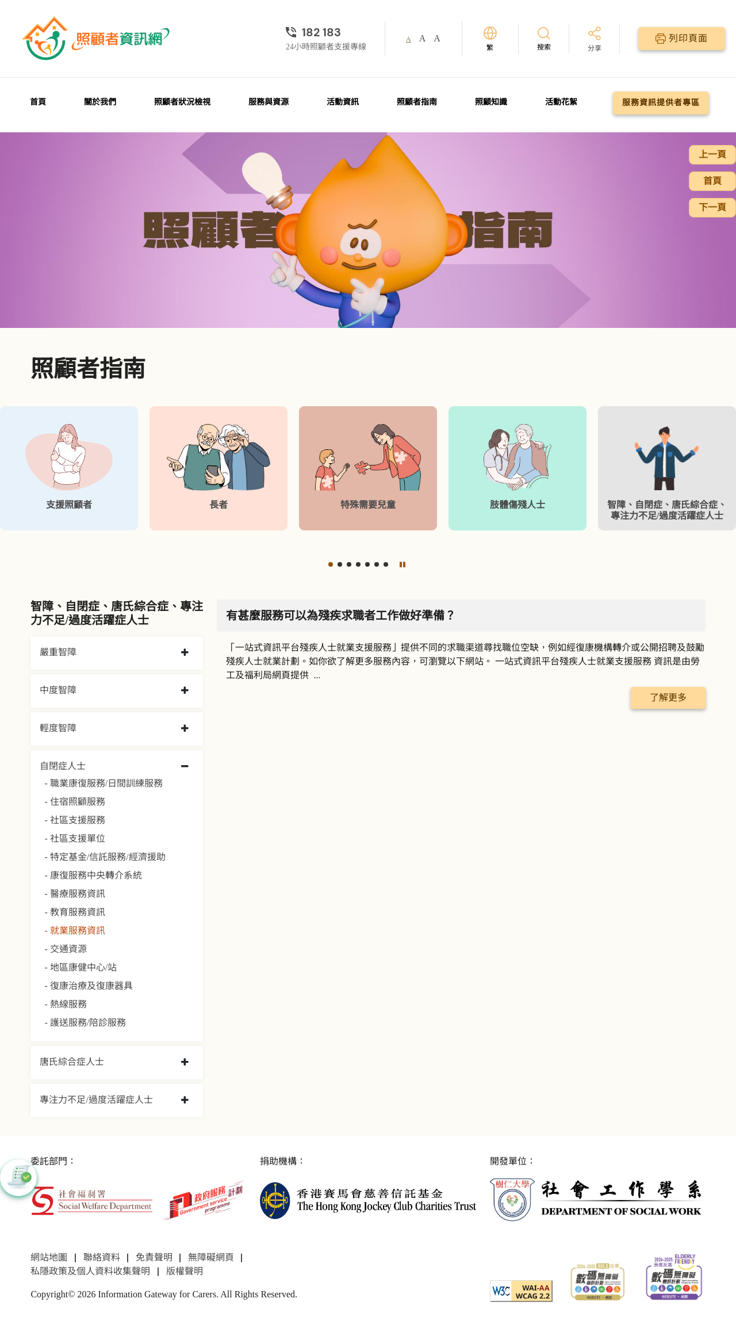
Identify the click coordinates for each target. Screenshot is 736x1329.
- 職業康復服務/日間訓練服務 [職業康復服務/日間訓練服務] (103, 783)
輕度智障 (58, 728)
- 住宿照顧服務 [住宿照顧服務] (74, 802)
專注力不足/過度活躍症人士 (96, 1100)
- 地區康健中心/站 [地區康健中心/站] (80, 967)
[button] (330, 564)
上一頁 (712, 154)
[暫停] (402, 564)
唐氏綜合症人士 (72, 1062)
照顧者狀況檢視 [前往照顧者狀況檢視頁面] (182, 102)
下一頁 (712, 207)
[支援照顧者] (69, 468)
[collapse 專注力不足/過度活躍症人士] (185, 1100)
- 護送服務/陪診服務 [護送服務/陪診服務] (85, 1023)
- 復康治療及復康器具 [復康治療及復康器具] (88, 986)
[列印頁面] (681, 38)
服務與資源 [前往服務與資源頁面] (268, 102)
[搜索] (544, 38)
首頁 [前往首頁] (38, 102)
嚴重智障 (58, 652)
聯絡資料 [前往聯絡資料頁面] (101, 1257)
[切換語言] (490, 39)
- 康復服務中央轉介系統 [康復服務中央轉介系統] (92, 875)
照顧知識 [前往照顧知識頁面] (491, 102)
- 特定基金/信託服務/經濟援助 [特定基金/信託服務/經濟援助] (104, 857)
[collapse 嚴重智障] (185, 653)
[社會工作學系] (598, 1199)
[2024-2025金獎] (597, 1280)
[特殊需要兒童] (368, 468)
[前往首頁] (97, 38)
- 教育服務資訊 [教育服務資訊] (74, 912)
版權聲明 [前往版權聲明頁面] (184, 1271)
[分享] (594, 40)
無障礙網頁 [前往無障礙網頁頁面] (211, 1257)
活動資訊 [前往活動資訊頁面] (343, 102)
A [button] (408, 39)
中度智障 (58, 690)
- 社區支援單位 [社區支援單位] (74, 838)
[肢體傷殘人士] (517, 468)
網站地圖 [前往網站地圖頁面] (48, 1257)
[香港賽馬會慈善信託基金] (368, 1199)
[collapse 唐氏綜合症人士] (185, 1062)
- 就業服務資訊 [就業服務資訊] (74, 930)
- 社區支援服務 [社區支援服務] (74, 820)
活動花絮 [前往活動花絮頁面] (561, 102)
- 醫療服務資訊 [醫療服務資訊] (74, 894)
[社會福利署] (91, 1199)
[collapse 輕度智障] (185, 728)
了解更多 (668, 697)
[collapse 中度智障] (185, 690)
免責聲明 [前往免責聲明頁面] (154, 1257)
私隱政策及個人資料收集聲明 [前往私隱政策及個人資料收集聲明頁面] (90, 1271)
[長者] (219, 468)
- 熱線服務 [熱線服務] (65, 1004)
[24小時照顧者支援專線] (326, 32)
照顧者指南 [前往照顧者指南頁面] (417, 102)
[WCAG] (521, 1289)
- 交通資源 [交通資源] (65, 949)
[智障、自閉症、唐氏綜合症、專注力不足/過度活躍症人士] (667, 468)
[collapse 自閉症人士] (185, 766)
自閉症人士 (63, 766)
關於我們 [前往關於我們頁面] (100, 102)
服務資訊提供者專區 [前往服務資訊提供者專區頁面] (661, 102)
